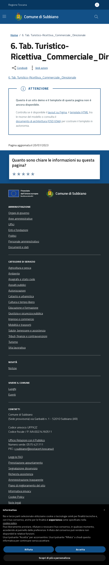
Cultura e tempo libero (21, 302)
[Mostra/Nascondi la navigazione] (4, 16)
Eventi (12, 394)
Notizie (12, 368)
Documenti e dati (18, 247)
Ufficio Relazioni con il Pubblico (26, 440)
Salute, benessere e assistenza (26, 330)
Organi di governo (18, 213)
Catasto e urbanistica (21, 296)
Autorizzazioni (17, 290)
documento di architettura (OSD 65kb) (38, 121)
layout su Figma (57, 112)
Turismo (13, 342)
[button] (104, 510)
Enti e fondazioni (18, 230)
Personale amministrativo (23, 241)
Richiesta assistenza (20, 474)
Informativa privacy (19, 491)
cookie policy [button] (10, 523)
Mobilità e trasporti (19, 325)
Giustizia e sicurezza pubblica (25, 313)
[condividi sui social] (19, 68)
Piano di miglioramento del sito (26, 485)
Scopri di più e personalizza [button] (54, 558)
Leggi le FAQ (15, 457)
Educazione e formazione (23, 307)
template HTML (79, 112)
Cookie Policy (16, 497)
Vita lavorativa (17, 347)
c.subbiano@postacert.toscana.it (34, 449)
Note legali (14, 502)
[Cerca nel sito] (96, 16)
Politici (12, 236)
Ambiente (14, 273)
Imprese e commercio (21, 319)
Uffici (11, 224)
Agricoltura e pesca (19, 268)
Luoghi (12, 389)
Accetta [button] (80, 549)
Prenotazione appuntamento (25, 462)
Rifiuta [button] (29, 549)
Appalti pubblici (17, 285)
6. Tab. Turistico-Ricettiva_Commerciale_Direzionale (42, 77)
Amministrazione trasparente (25, 480)
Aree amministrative (20, 218)
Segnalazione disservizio (23, 468)
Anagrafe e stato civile (21, 279)
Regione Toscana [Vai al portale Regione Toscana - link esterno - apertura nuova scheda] (17, 5)
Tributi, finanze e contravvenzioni (27, 336)
